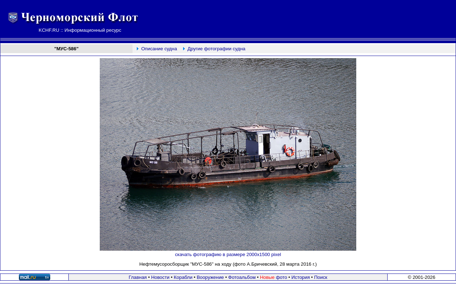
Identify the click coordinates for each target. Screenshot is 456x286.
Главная (138, 277)
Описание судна (159, 48)
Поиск (320, 277)
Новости (160, 277)
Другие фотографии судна (216, 48)
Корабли (183, 277)
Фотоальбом (242, 277)
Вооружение (210, 277)
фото (273, 277)
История (300, 277)
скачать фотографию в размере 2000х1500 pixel (228, 254)
